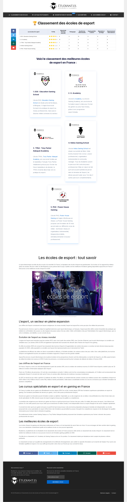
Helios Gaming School (80, 148)
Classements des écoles (18, 15)
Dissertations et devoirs (62, 15)
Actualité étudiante (40, 15)
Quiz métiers (81, 15)
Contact (114, 15)
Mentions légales (105, 493)
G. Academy (77, 99)
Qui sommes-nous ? (98, 15)
